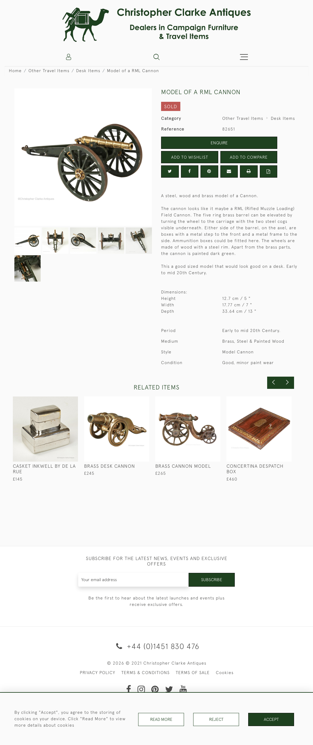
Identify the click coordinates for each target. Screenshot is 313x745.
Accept (271, 718)
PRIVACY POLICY (97, 672)
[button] (156, 56)
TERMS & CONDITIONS (145, 672)
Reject (216, 718)
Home (15, 70)
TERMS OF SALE (193, 672)
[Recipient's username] (133, 580)
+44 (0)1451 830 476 (156, 646)
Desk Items (88, 70)
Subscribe (211, 579)
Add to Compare (249, 157)
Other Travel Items (48, 70)
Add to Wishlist (189, 157)
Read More (161, 718)
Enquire (219, 142)
